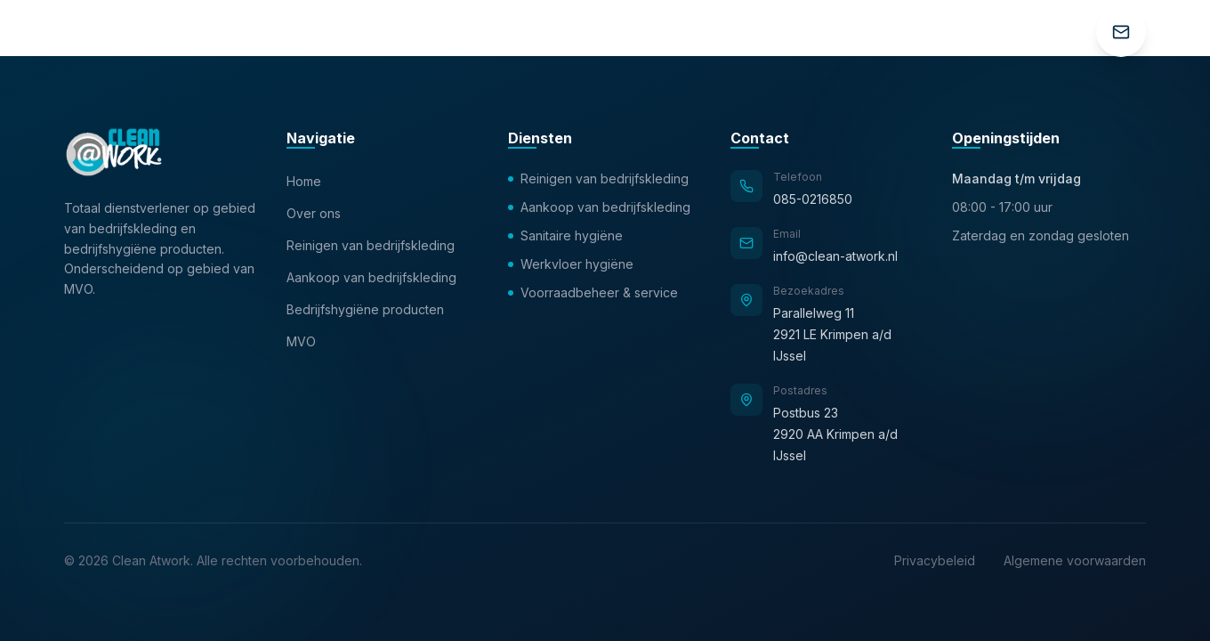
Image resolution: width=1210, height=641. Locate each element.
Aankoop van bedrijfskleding (371, 277)
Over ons (313, 213)
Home (303, 181)
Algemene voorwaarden (1075, 560)
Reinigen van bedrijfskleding (370, 245)
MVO (301, 341)
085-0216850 (812, 199)
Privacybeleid (934, 560)
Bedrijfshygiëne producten (365, 309)
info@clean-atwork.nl (835, 256)
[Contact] (1121, 32)
